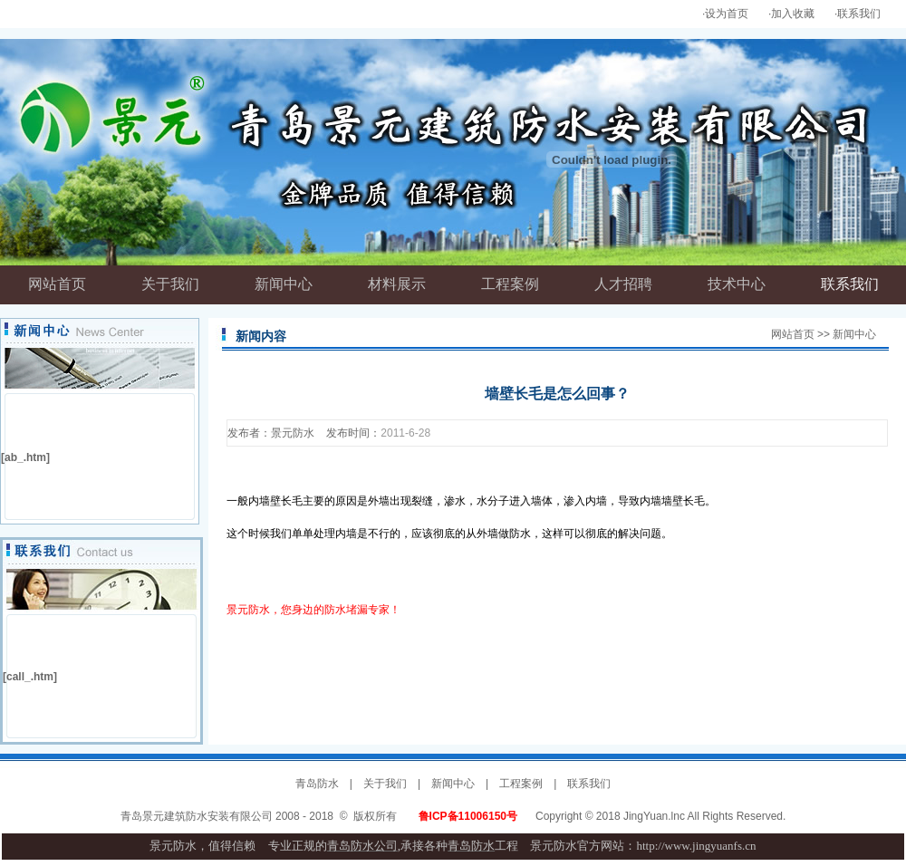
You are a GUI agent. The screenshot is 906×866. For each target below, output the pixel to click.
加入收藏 (792, 13)
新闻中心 (453, 783)
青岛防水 (317, 783)
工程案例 (521, 783)
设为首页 (726, 13)
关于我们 (385, 783)
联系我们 (859, 13)
